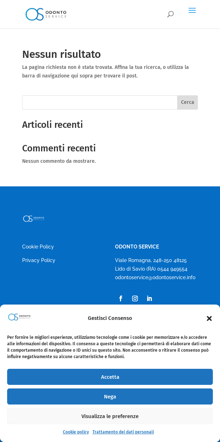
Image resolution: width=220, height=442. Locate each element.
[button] (209, 318)
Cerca (187, 102)
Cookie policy (76, 432)
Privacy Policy (38, 260)
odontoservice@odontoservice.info (155, 277)
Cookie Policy (38, 247)
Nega (110, 396)
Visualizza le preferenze (110, 416)
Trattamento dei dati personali (123, 432)
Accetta (110, 377)
